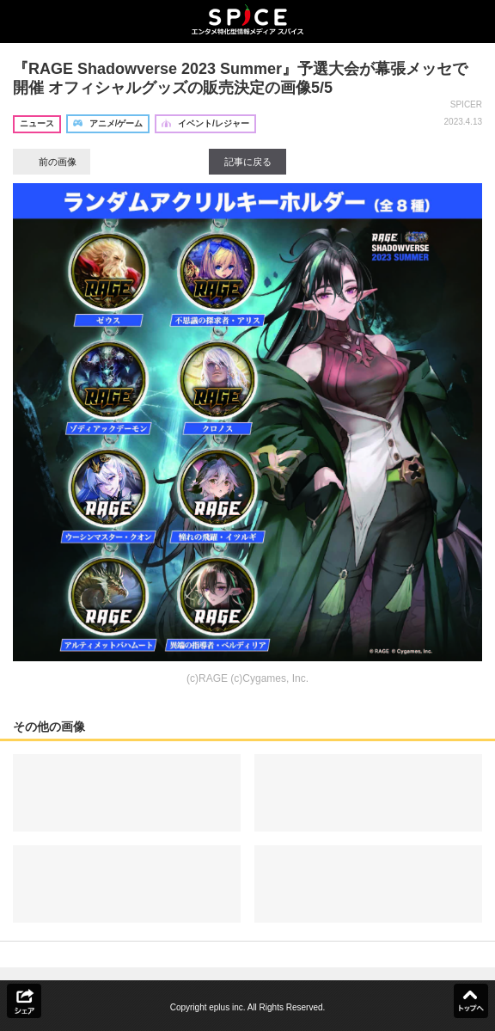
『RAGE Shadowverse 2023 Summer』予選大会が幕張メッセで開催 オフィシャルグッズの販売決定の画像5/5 (240, 78)
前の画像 (51, 161)
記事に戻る (248, 161)
